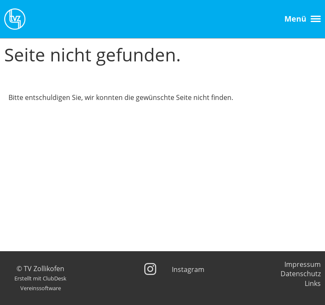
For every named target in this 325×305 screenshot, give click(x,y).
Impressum (302, 264)
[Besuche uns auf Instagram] (150, 269)
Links (313, 283)
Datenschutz (301, 273)
